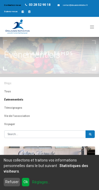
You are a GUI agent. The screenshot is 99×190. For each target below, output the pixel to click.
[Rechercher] (90, 134)
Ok (25, 182)
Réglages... (41, 182)
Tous (7, 91)
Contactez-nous (12, 5)
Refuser (12, 182)
